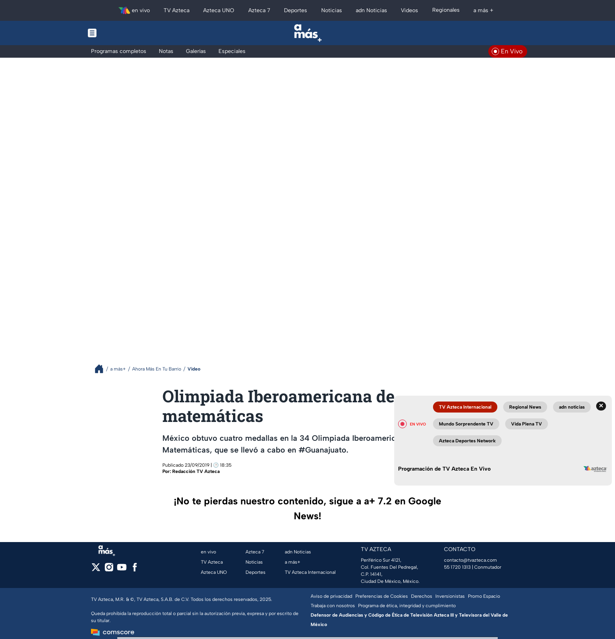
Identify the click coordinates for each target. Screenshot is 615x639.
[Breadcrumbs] (102, 369)
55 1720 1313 (457, 567)
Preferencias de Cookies (381, 596)
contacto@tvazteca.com (470, 560)
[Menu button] (119, 33)
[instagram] (109, 569)
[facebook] (135, 569)
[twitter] (96, 569)
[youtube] (122, 569)
